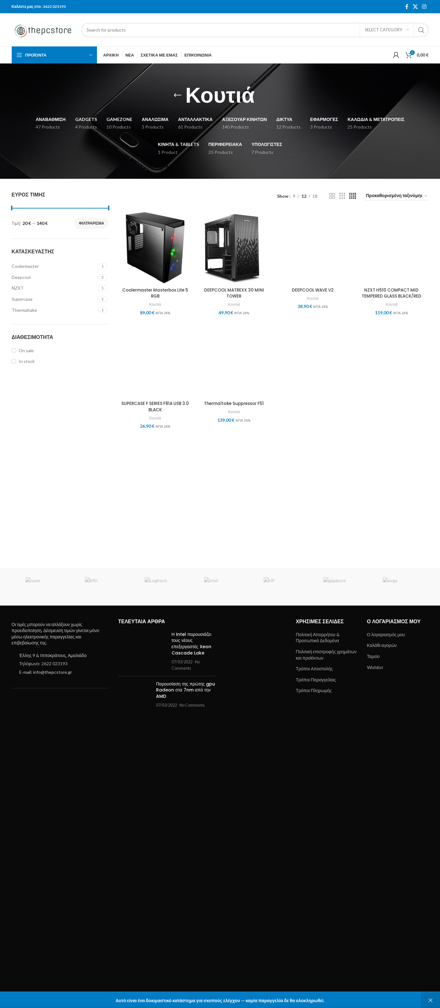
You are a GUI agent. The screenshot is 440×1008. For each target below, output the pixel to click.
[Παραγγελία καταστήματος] (397, 196)
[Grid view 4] (352, 196)
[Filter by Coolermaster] (54, 266)
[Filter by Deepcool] (54, 277)
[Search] (255, 30)
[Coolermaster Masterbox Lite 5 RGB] (154, 246)
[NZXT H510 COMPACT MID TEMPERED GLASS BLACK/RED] (392, 447)
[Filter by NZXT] (54, 288)
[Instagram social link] (424, 6)
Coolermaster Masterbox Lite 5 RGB (154, 292)
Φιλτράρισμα (91, 223)
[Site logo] (43, 29)
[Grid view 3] (342, 196)
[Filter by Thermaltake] (54, 310)
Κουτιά (154, 303)
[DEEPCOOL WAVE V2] (312, 447)
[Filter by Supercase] (54, 299)
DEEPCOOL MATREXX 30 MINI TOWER (233, 292)
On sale (26, 350)
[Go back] (177, 95)
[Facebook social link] (407, 6)
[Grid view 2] (332, 196)
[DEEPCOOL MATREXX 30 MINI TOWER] (233, 246)
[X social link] (415, 6)
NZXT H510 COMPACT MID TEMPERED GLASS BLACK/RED (392, 692)
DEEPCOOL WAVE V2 (313, 689)
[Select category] (387, 30)
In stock (27, 361)
